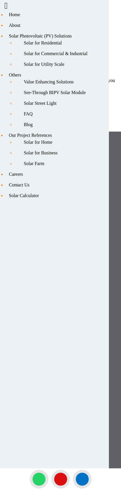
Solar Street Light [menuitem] (40, 103)
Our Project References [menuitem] (30, 135)
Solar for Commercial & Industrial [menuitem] (55, 53)
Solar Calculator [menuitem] (24, 195)
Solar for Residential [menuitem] (43, 42)
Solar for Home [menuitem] (38, 142)
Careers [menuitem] (16, 174)
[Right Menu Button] (6, 7)
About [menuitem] (14, 25)
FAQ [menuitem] (28, 113)
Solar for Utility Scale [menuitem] (44, 64)
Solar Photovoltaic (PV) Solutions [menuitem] (40, 35)
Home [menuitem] (14, 14)
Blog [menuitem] (28, 124)
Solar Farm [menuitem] (34, 163)
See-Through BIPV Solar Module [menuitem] (55, 92)
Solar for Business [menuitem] (40, 152)
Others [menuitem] (15, 74)
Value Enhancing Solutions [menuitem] (48, 81)
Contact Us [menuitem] (19, 184)
